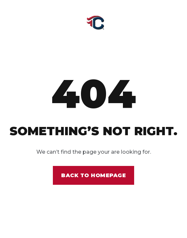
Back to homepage (93, 175)
